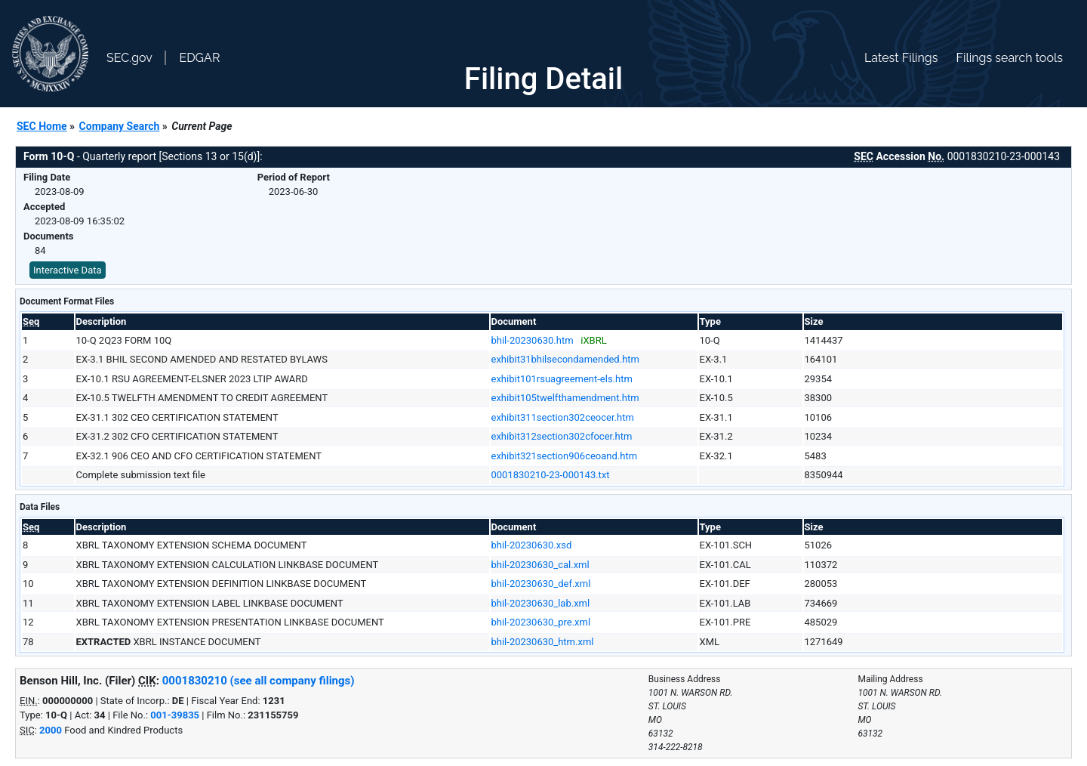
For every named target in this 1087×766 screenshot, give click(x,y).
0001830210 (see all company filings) (258, 680)
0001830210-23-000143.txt (550, 474)
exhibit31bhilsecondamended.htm (565, 359)
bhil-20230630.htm (532, 340)
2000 (50, 730)
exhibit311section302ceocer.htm (562, 417)
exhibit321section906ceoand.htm (564, 456)
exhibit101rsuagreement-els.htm (562, 379)
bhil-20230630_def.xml (541, 583)
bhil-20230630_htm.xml (542, 641)
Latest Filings (901, 58)
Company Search (119, 126)
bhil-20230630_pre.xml (541, 622)
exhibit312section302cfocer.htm (562, 436)
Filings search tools (1009, 58)
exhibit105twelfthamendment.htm (565, 397)
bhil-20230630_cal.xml (540, 564)
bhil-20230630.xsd (531, 545)
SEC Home (42, 126)
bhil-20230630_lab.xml (540, 603)
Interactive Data (67, 270)
